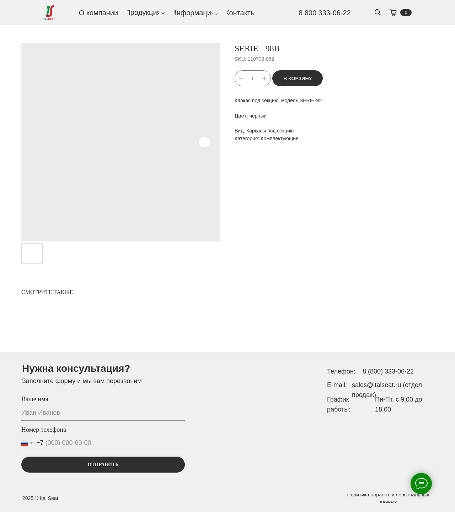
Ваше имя (34, 399)
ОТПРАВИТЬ (103, 464)
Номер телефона (43, 429)
